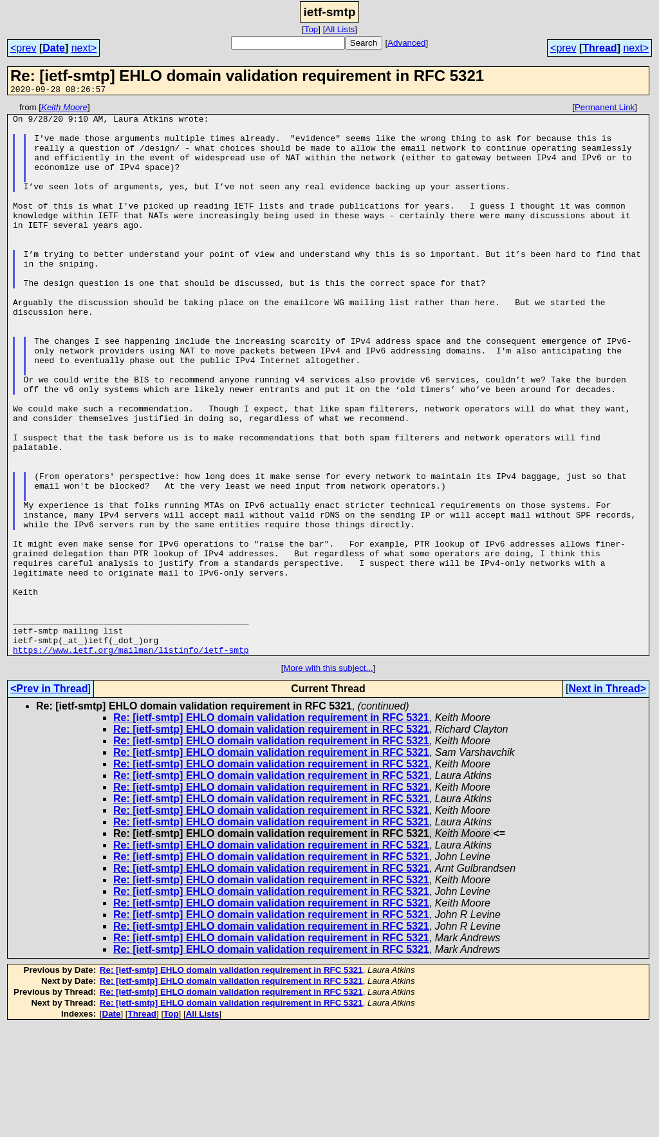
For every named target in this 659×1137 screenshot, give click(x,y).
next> (84, 47)
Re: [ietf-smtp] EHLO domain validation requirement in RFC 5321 (271, 827)
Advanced (406, 43)
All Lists (340, 29)
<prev (23, 47)
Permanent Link (605, 109)
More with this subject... (328, 778)
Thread (599, 47)
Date (53, 47)
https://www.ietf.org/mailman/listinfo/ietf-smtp (131, 760)
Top (311, 29)
